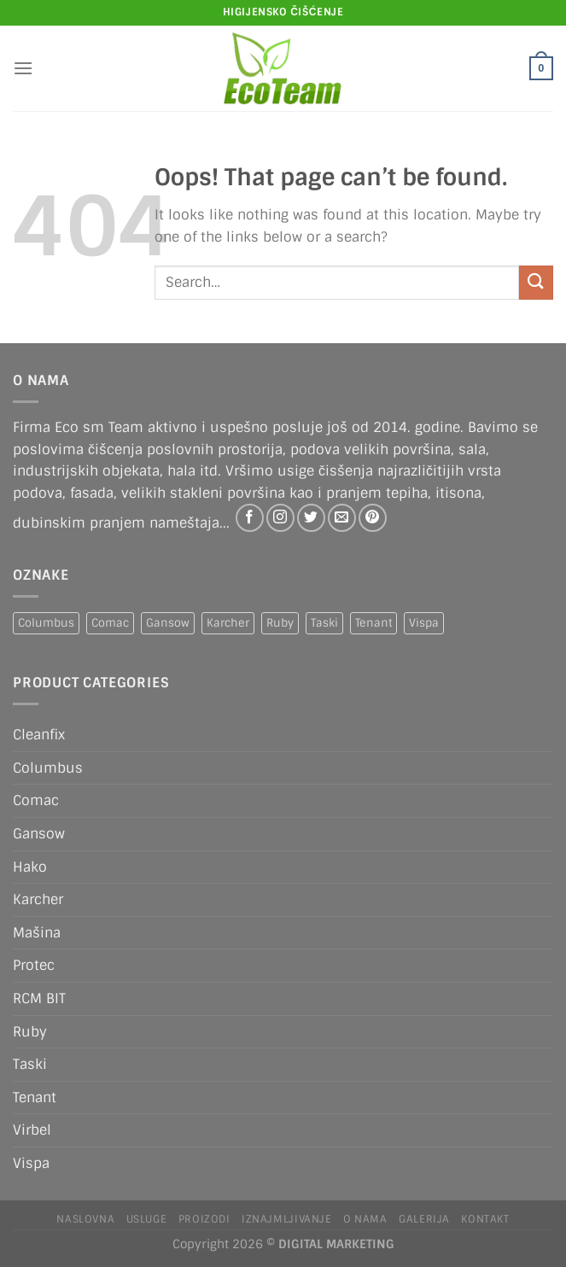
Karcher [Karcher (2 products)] (228, 623)
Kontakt (485, 1219)
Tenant (34, 1097)
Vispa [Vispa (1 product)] (424, 623)
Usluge (146, 1219)
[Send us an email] (342, 518)
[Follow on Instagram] (280, 518)
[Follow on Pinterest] (373, 518)
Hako (30, 867)
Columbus (48, 768)
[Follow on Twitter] (311, 518)
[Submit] (536, 282)
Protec (34, 965)
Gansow (39, 834)
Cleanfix (39, 735)
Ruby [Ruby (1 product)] (280, 623)
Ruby (30, 1032)
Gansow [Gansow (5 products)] (168, 623)
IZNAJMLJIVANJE (287, 1219)
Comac (36, 800)
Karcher (38, 899)
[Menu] (23, 68)
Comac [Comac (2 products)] (110, 623)
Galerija (424, 1219)
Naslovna (85, 1219)
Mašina (37, 933)
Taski (30, 1064)
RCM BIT (39, 998)
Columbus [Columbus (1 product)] (46, 623)
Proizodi (204, 1219)
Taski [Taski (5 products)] (324, 623)
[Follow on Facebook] (250, 518)
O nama (365, 1219)
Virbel (32, 1130)
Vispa (31, 1163)
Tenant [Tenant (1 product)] (373, 623)
